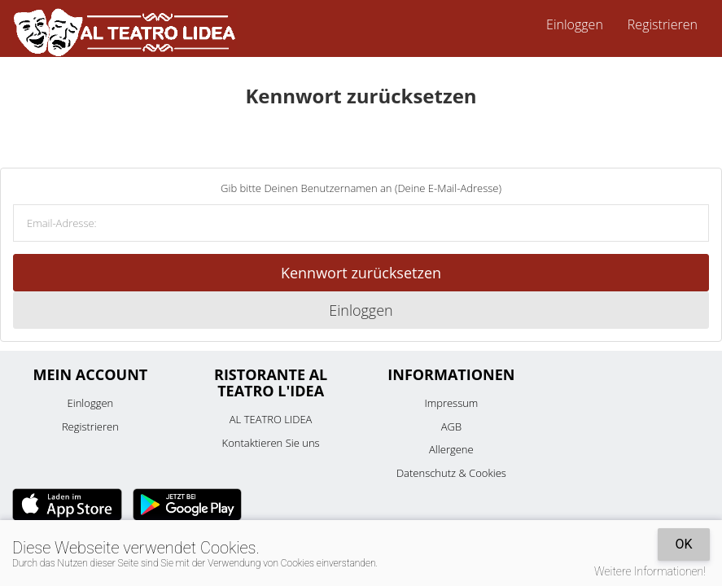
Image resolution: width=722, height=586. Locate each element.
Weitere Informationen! (650, 571)
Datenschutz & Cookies (451, 473)
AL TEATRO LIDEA (271, 419)
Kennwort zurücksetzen (361, 272)
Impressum (451, 403)
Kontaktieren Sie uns (271, 442)
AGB (451, 426)
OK (683, 544)
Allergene (451, 449)
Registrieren (663, 24)
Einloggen (574, 24)
